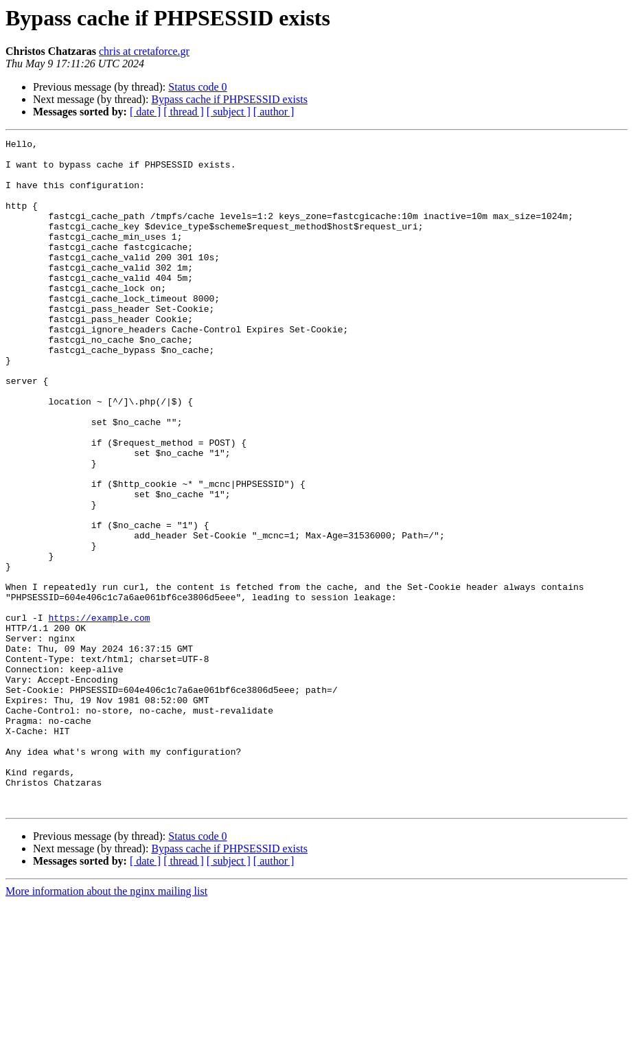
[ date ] (145, 111)
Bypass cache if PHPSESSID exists (229, 99)
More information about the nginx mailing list (106, 1025)
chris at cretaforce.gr (144, 51)
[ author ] (274, 111)
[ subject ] (229, 111)
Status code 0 (197, 87)
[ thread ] (183, 111)
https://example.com (99, 714)
